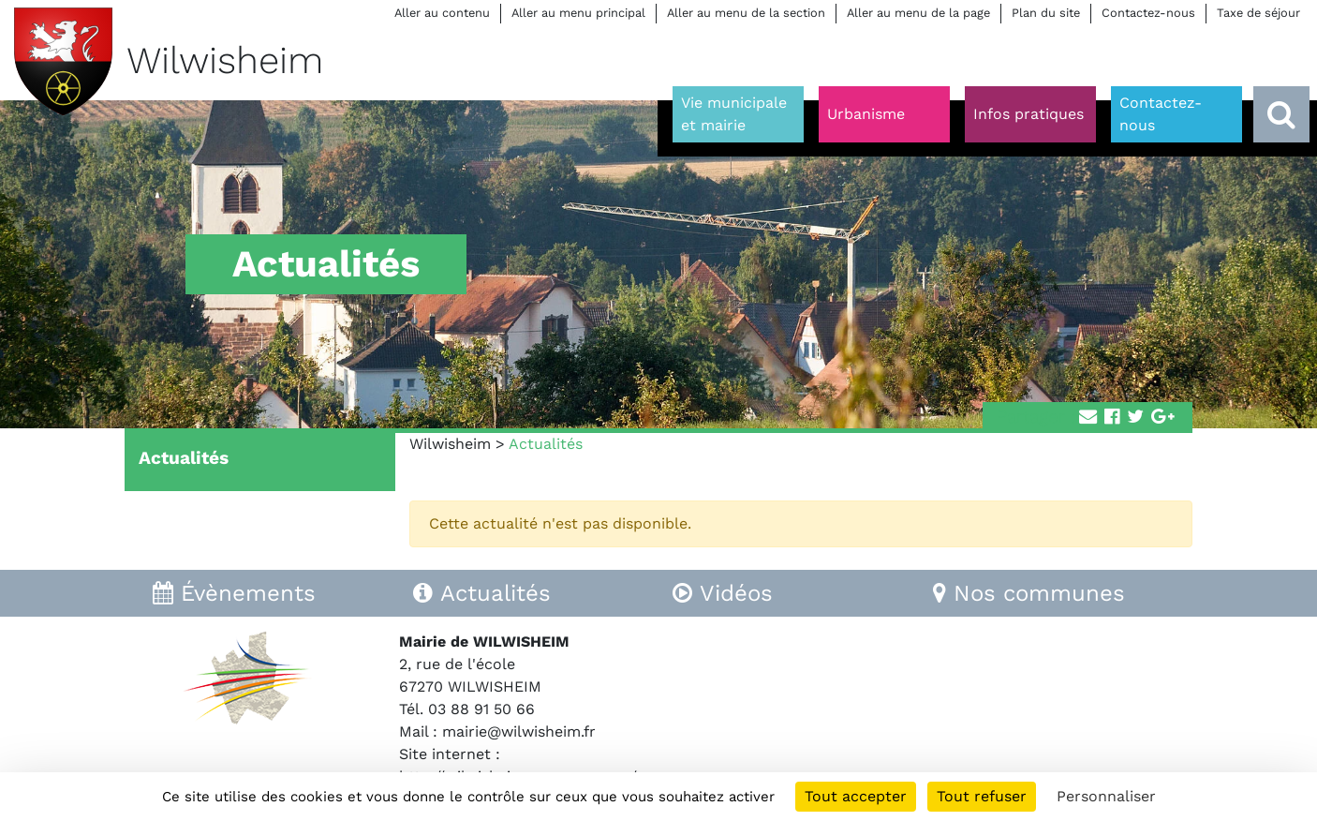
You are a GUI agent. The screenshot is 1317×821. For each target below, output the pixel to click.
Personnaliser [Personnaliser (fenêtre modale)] (1106, 796)
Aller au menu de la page (918, 13)
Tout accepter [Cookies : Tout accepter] (856, 796)
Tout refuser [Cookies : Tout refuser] (982, 796)
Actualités (184, 458)
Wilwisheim (450, 444)
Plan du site (1046, 13)
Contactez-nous (1148, 13)
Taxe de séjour (1258, 13)
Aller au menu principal (578, 13)
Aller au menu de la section (746, 13)
